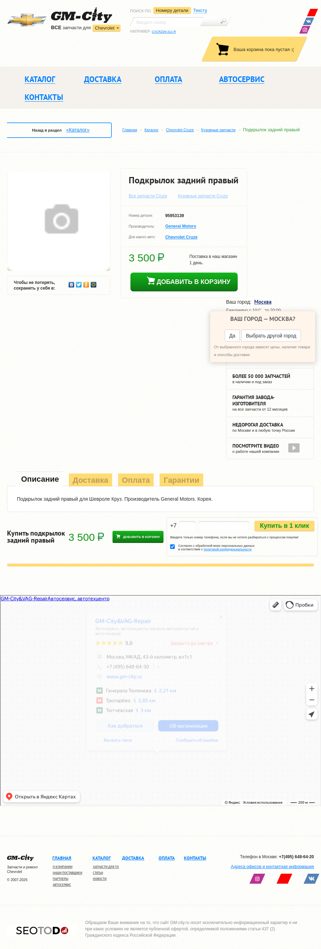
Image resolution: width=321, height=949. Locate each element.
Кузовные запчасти (218, 130)
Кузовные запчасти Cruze (203, 196)
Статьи (98, 873)
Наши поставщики (67, 873)
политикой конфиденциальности (227, 549)
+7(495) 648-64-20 (296, 856)
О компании (62, 867)
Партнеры (60, 879)
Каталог (152, 130)
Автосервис (62, 885)
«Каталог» (77, 130)
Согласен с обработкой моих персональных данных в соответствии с (216, 547)
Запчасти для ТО (106, 867)
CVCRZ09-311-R (164, 31)
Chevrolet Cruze (180, 130)
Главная (129, 130)
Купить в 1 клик (284, 525)
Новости (100, 879)
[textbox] (167, 21)
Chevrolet (105, 28)
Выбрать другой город (271, 335)
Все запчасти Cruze (148, 196)
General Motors (180, 226)
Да (232, 335)
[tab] (39, 479)
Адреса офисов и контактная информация (272, 866)
